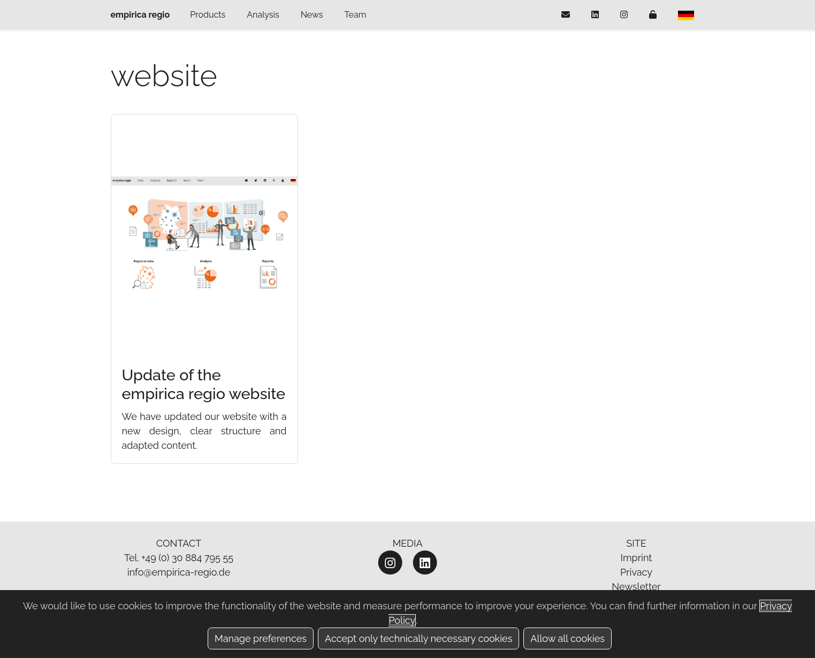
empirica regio (140, 15)
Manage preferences (261, 638)
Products (207, 15)
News (312, 15)
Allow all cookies (567, 638)
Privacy (636, 572)
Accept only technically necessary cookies (418, 638)
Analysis (263, 15)
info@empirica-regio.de (179, 572)
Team (356, 15)
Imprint (636, 557)
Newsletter (636, 586)
